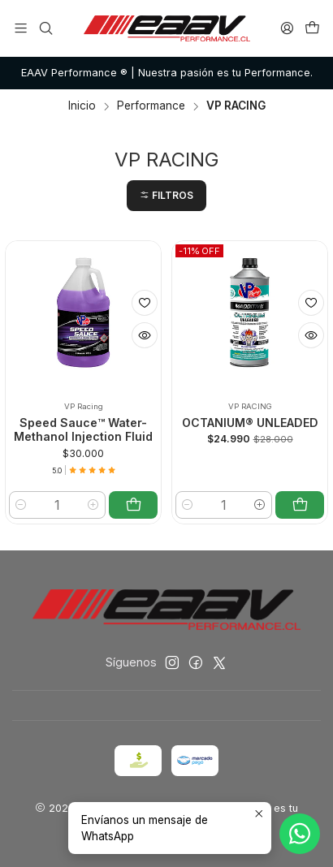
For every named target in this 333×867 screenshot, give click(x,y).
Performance (151, 106)
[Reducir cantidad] (21, 505)
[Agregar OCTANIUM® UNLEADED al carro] (299, 505)
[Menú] (21, 28)
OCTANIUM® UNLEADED (250, 422)
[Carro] (312, 28)
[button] (166, 196)
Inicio (82, 106)
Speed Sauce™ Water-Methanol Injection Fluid (83, 430)
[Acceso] (287, 28)
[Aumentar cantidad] (93, 505)
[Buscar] (45, 28)
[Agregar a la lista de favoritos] (145, 303)
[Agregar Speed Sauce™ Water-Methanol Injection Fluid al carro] (133, 505)
